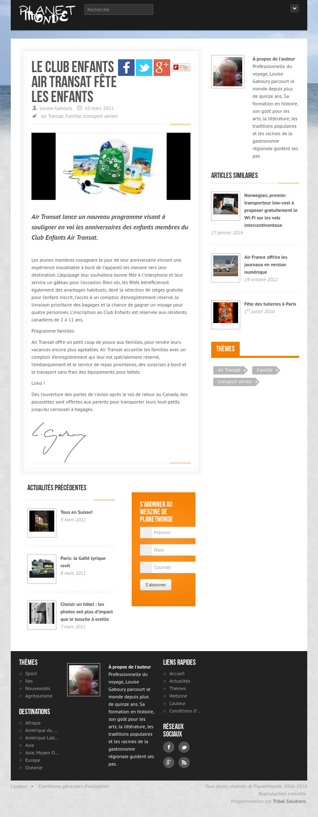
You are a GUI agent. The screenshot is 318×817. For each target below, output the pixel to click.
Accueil (177, 673)
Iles (29, 681)
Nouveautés (37, 688)
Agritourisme (39, 696)
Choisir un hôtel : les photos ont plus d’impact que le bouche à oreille (86, 611)
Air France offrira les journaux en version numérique (265, 264)
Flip (180, 67)
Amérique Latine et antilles (42, 737)
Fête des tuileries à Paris (270, 304)
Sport (31, 673)
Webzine (178, 696)
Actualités (179, 681)
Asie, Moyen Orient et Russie (42, 752)
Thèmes (225, 349)
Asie (29, 745)
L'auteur (177, 703)
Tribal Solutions (289, 801)
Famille (73, 116)
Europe (32, 760)
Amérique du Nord (42, 730)
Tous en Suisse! (76, 512)
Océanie (33, 767)
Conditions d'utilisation (186, 711)
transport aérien (100, 116)
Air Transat (52, 116)
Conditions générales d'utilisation (74, 786)
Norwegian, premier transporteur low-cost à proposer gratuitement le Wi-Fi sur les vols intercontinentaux (270, 210)
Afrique (33, 723)
